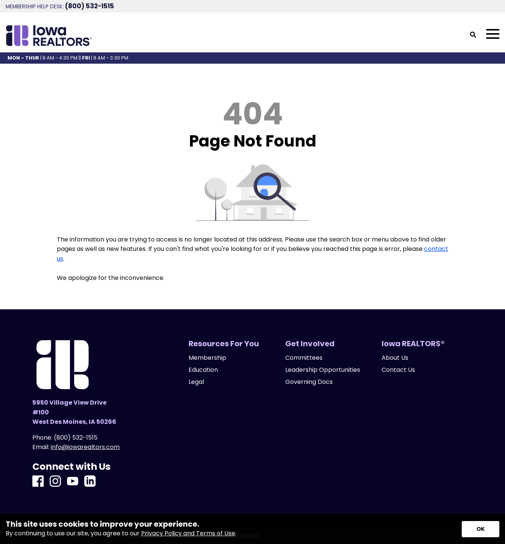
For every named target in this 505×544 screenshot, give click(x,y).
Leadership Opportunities (322, 370)
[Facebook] (38, 481)
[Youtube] (72, 481)
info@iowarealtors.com (85, 447)
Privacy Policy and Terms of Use (188, 533)
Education (203, 370)
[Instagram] (55, 481)
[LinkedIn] (90, 481)
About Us (395, 358)
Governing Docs (309, 382)
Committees (303, 358)
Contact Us (398, 370)
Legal (196, 382)
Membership (207, 358)
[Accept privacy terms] (480, 529)
